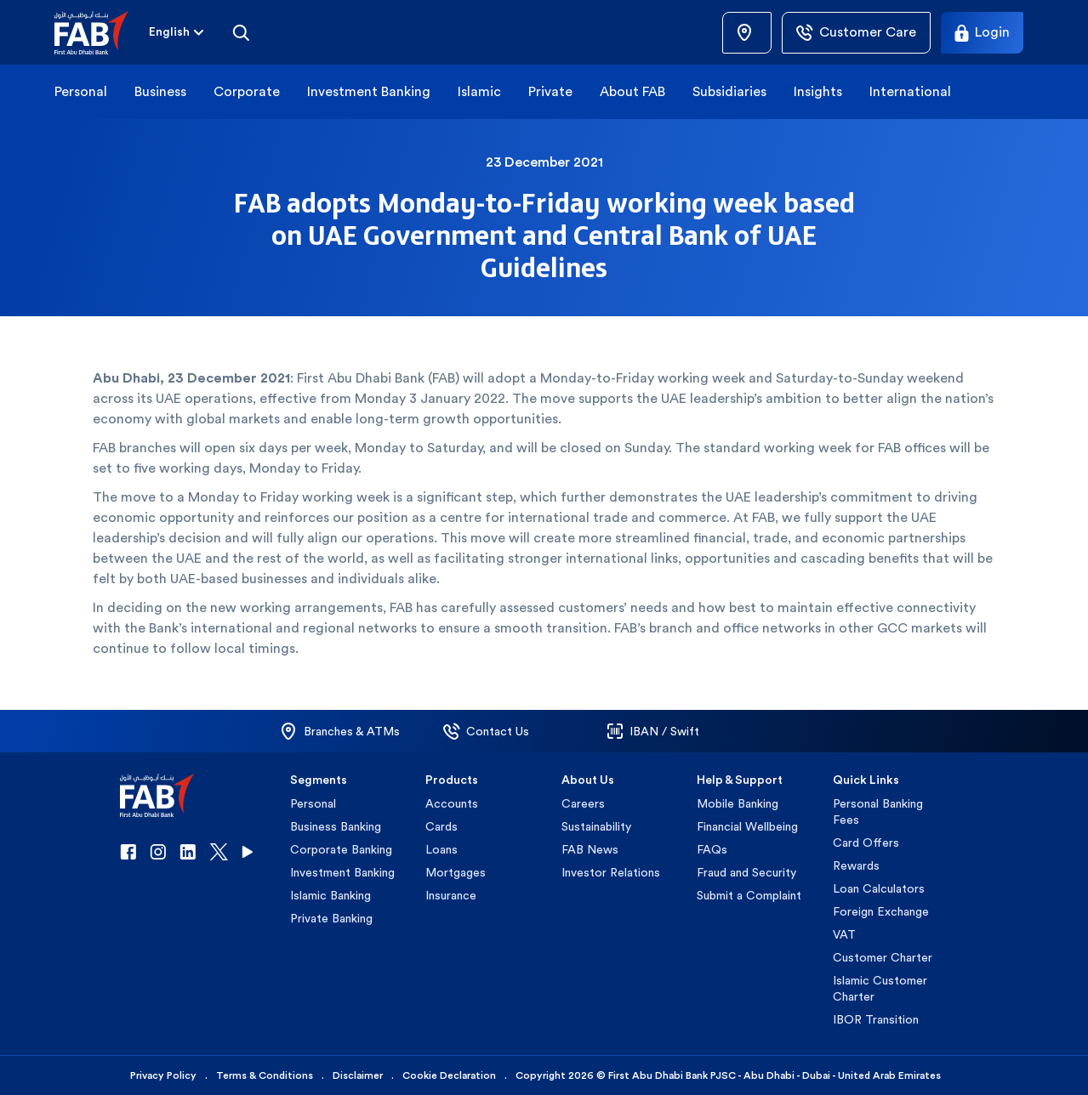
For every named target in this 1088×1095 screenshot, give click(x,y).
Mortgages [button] (455, 872)
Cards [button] (441, 826)
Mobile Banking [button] (737, 803)
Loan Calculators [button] (879, 888)
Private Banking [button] (331, 918)
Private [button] (550, 91)
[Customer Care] (856, 33)
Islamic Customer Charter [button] (880, 988)
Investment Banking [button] (368, 91)
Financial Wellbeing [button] (747, 826)
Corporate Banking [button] (341, 849)
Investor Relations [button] (610, 872)
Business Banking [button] (335, 826)
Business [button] (160, 91)
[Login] (982, 33)
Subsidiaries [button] (729, 91)
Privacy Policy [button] (163, 1075)
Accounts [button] (451, 803)
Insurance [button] (450, 895)
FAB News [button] (589, 849)
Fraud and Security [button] (746, 872)
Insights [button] (818, 91)
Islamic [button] (479, 91)
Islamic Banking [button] (330, 895)
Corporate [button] (247, 91)
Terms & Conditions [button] (264, 1075)
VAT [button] (844, 934)
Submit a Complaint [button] (749, 895)
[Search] (241, 32)
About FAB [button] (632, 91)
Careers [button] (583, 803)
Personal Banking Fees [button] (878, 811)
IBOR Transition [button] (876, 1019)
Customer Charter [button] (882, 957)
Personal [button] (80, 91)
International (910, 91)
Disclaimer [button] (358, 1075)
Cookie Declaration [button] (449, 1075)
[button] (101, 32)
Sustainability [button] (596, 826)
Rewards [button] (856, 865)
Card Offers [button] (866, 842)
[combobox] (169, 33)
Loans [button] (441, 849)
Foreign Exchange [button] (881, 911)
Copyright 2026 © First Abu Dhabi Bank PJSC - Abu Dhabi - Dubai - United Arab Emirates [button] (728, 1075)
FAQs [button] (712, 849)
